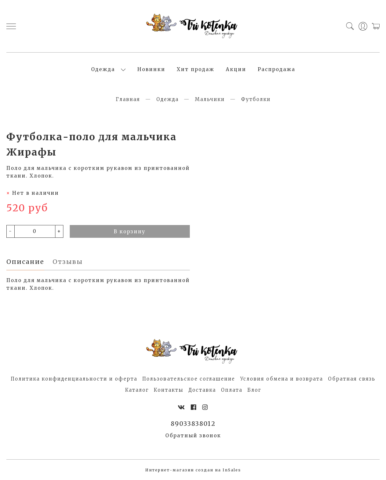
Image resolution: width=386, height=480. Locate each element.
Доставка (202, 390)
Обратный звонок (193, 436)
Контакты (168, 390)
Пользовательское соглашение (188, 379)
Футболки (256, 99)
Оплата (231, 390)
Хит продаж (195, 69)
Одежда (103, 69)
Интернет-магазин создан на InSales (193, 470)
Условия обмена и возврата (281, 379)
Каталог (137, 390)
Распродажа (276, 69)
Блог (254, 390)
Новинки (151, 69)
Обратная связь (351, 379)
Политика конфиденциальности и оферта (74, 379)
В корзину (130, 232)
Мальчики (210, 99)
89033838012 (193, 423)
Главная (128, 99)
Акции (236, 69)
